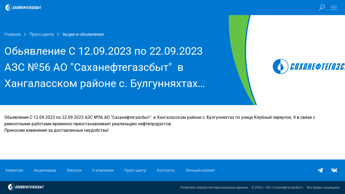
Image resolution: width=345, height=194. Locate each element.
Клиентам (14, 170)
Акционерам (45, 170)
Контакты (166, 170)
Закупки (74, 170)
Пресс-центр (135, 170)
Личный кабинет (200, 170)
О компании (102, 170)
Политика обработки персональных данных (214, 187)
